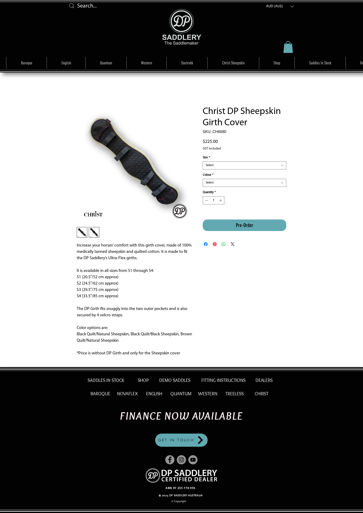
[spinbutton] (213, 200)
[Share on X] (232, 244)
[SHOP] (143, 380)
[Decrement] (206, 200)
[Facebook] (169, 459)
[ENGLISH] (153, 393)
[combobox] (244, 165)
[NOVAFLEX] (127, 393)
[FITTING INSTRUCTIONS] (223, 380)
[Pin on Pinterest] (215, 244)
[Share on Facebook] (206, 244)
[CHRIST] (261, 393)
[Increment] (221, 200)
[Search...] (107, 6)
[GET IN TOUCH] (181, 440)
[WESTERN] (207, 393)
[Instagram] (181, 459)
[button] (280, 6)
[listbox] (280, 6)
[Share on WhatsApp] (223, 244)
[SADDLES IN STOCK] (105, 380)
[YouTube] (193, 459)
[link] (288, 47)
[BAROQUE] (100, 393)
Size (206, 157)
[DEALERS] (263, 380)
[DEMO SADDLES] (175, 380)
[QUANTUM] (180, 393)
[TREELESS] (234, 393)
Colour (208, 174)
